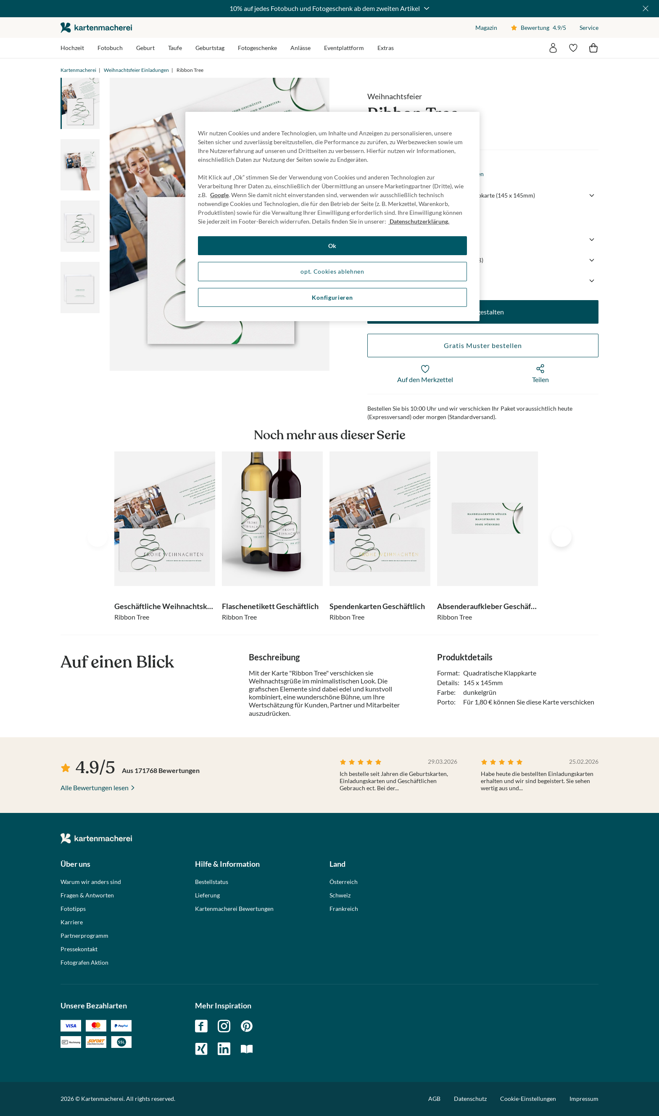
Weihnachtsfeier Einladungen (136, 70)
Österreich (344, 882)
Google (219, 194)
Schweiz (340, 895)
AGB (434, 1098)
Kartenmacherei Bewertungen (234, 908)
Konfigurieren (332, 297)
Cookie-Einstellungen (528, 1098)
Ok (332, 245)
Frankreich (344, 908)
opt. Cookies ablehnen (332, 271)
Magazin (486, 27)
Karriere (72, 922)
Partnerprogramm (84, 935)
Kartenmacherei (78, 70)
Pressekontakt (79, 949)
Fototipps (73, 908)
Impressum (583, 1098)
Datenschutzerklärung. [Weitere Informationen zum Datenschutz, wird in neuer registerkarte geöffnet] (418, 221)
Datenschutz (470, 1098)
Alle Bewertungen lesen (95, 787)
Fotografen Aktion (84, 962)
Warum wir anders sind (91, 882)
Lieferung (207, 895)
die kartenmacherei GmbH (96, 27)
